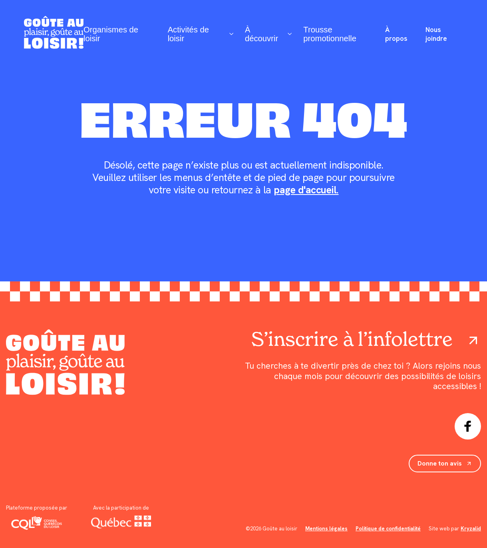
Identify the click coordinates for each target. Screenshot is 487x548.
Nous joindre (436, 34)
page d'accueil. (306, 190)
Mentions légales (326, 528)
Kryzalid (471, 528)
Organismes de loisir (110, 34)
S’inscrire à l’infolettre (366, 339)
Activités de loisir (200, 34)
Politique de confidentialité (388, 528)
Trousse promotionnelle (329, 34)
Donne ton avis (444, 463)
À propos (396, 34)
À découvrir (268, 34)
